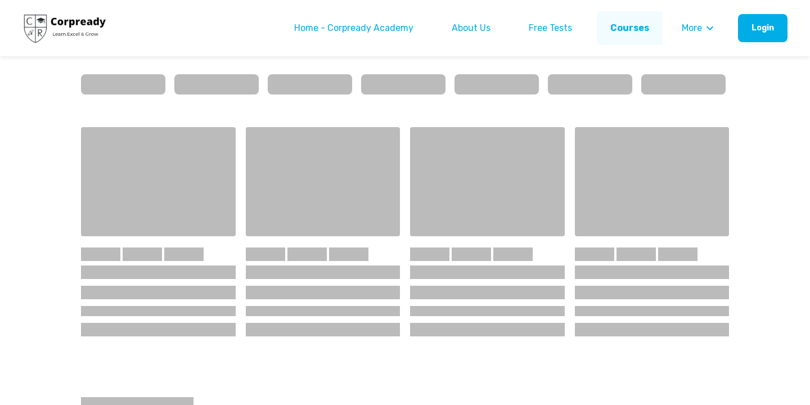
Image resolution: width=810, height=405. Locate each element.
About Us (471, 27)
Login (763, 28)
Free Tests (550, 27)
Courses (629, 27)
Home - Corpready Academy (353, 27)
